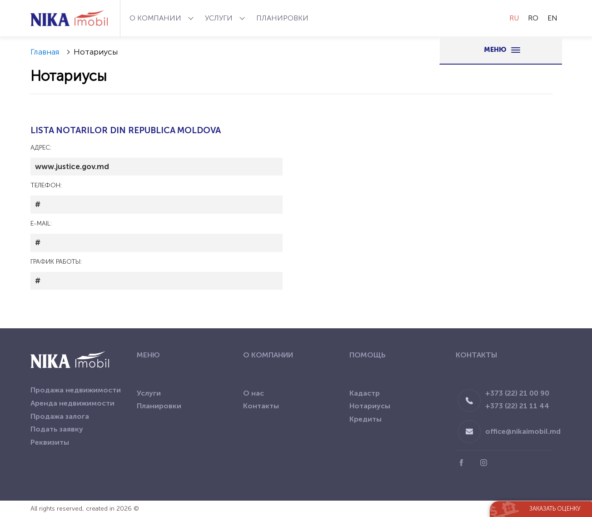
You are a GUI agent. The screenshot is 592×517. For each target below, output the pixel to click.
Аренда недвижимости (72, 403)
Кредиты (365, 419)
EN (552, 18)
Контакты (261, 406)
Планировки (282, 18)
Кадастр (364, 393)
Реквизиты (49, 442)
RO (533, 18)
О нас (253, 393)
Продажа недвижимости (75, 390)
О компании (156, 18)
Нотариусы (369, 406)
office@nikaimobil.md (523, 431)
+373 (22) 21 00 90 (517, 393)
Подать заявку (56, 429)
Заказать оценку (555, 508)
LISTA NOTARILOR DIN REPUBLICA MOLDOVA (125, 130)
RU (514, 18)
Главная (45, 52)
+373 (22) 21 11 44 (517, 406)
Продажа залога (59, 416)
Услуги (219, 18)
